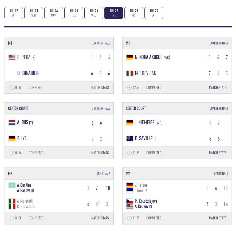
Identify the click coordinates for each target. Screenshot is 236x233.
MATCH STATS (100, 87)
